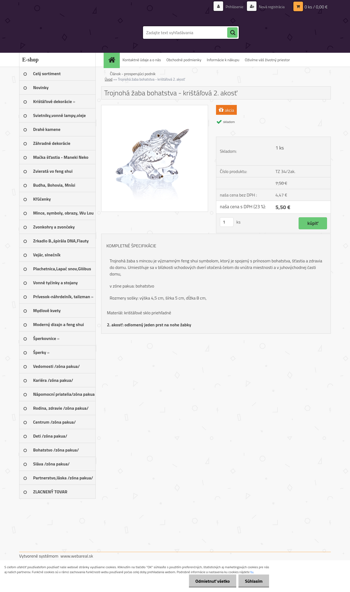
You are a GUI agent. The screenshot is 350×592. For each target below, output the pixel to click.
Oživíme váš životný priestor (267, 60)
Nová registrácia (271, 7)
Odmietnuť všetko (211, 581)
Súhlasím (253, 581)
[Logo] (56, 32)
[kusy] (227, 222)
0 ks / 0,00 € (316, 7)
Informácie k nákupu (223, 60)
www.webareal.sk (76, 556)
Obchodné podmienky (184, 60)
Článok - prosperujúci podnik (133, 74)
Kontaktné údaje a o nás (141, 60)
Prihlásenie (234, 7)
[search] (232, 33)
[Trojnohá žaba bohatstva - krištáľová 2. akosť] (154, 107)
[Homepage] (113, 60)
